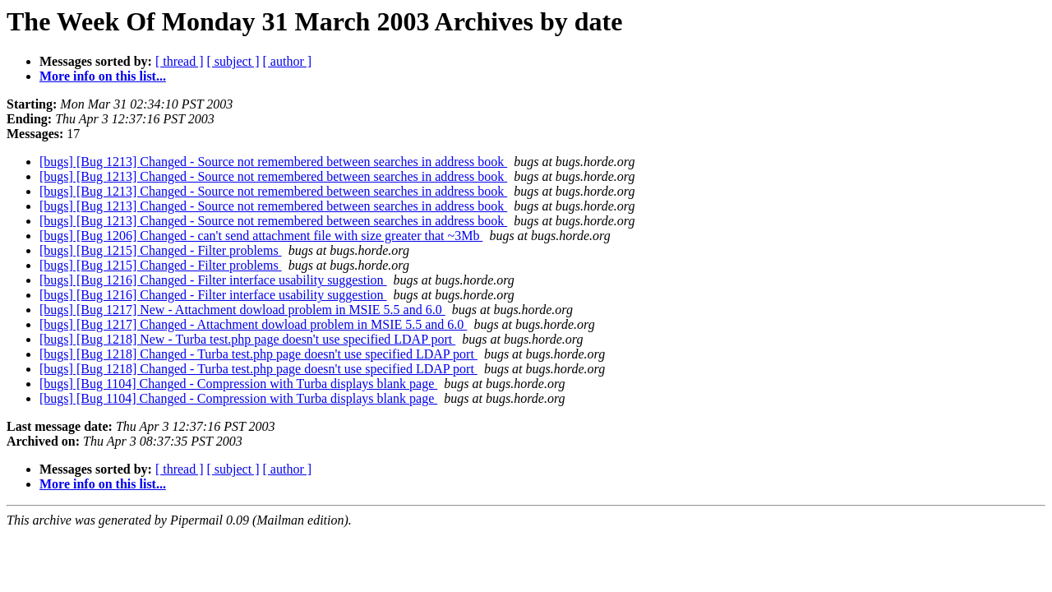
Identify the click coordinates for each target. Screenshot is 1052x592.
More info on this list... (102, 76)
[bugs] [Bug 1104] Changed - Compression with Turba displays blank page (238, 384)
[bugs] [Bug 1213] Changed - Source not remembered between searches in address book (273, 162)
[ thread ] (179, 61)
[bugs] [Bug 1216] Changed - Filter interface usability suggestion (213, 280)
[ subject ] (233, 61)
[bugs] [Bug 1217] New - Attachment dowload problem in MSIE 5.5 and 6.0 (242, 310)
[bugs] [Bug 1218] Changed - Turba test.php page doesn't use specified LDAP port (258, 354)
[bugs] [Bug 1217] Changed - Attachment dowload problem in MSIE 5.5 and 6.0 (253, 324)
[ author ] (287, 61)
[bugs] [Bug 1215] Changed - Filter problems (160, 250)
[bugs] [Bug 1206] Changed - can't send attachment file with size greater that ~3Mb (260, 236)
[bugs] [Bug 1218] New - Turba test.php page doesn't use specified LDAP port (247, 339)
